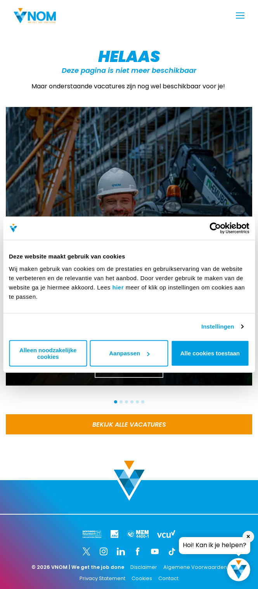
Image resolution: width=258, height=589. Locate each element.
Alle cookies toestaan (210, 353)
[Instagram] (103, 551)
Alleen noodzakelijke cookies (48, 353)
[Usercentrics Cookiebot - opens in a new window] (215, 228)
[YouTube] (155, 551)
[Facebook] (138, 551)
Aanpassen (129, 353)
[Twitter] (86, 551)
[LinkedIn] (120, 551)
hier (118, 287)
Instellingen (217, 326)
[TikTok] (172, 551)
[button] (115, 401)
